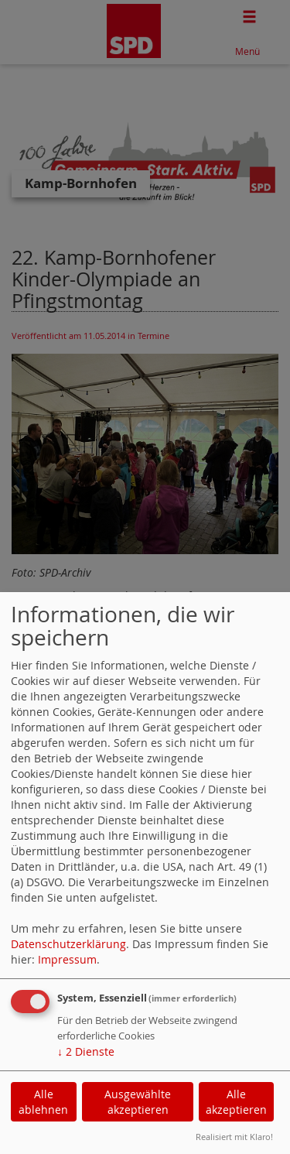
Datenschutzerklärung (68, 944)
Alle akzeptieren (236, 1102)
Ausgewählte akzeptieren (137, 1102)
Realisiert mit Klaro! (234, 1136)
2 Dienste (85, 1051)
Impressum (67, 959)
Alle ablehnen (43, 1102)
